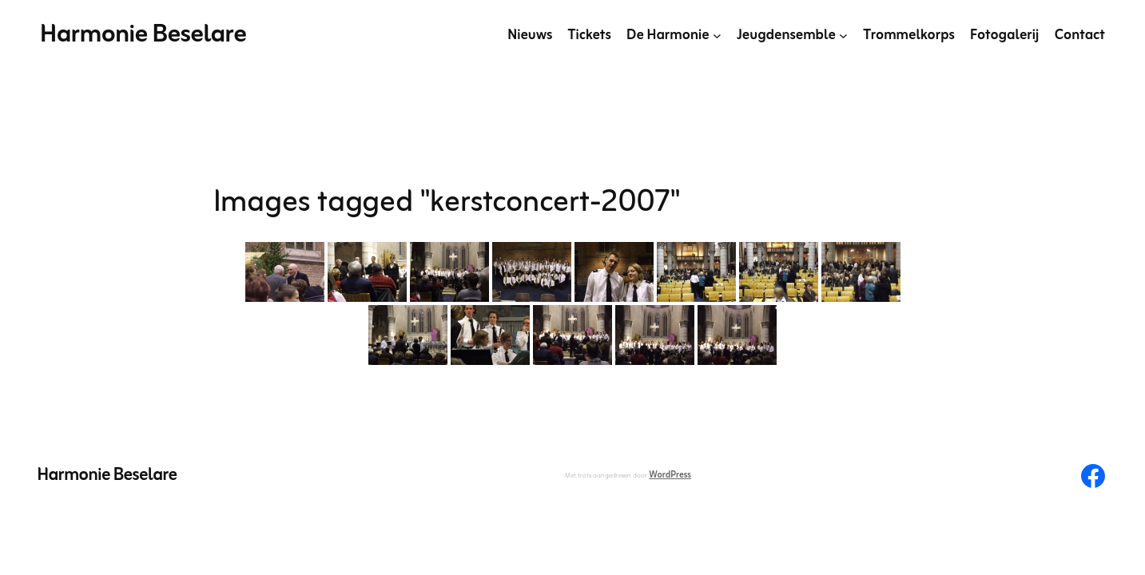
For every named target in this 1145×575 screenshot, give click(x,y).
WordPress (670, 475)
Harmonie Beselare (143, 35)
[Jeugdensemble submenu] (843, 35)
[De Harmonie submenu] (717, 35)
